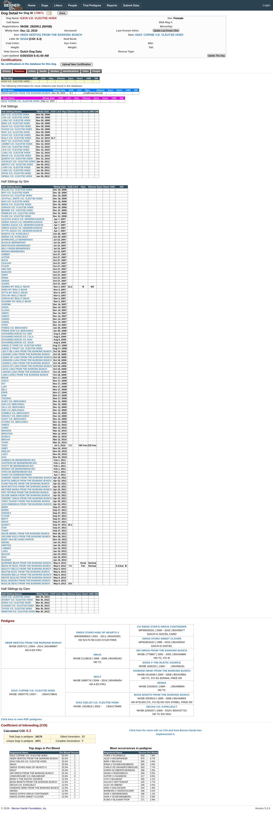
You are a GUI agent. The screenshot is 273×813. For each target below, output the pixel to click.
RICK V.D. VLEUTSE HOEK (16, 132)
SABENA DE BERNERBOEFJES (18, 460)
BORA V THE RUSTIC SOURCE (162, 662)
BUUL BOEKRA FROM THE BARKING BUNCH (26, 580)
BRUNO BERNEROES (13, 251)
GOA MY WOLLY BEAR (14, 295)
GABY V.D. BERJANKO (14, 401)
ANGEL (6, 322)
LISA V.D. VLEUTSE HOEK (16, 117)
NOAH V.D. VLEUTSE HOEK (16, 126)
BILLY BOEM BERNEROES (16, 248)
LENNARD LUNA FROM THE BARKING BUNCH (27, 360)
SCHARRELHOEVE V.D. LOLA (17, 336)
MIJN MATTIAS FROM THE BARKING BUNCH (26, 486)
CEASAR (6, 263)
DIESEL (6, 542)
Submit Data (131, 5)
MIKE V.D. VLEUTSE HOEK (16, 123)
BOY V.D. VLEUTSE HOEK (15, 114)
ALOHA (6, 310)
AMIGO (5, 316)
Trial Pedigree (92, 5)
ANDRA (6, 319)
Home (31, 5)
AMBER (6, 254)
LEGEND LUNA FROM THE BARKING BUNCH (26, 354)
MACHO (6, 554)
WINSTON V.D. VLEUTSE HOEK (18, 611)
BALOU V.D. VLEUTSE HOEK (17, 189)
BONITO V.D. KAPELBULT (15, 234)
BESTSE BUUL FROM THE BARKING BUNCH (26, 571)
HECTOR (6, 269)
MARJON (6, 272)
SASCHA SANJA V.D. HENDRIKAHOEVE (23, 219)
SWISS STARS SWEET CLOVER (161, 638)
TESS (4, 445)
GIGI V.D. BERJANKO (13, 404)
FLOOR (6, 516)
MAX (4, 557)
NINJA (97, 654)
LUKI (4, 386)
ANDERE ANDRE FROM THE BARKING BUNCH (27, 477)
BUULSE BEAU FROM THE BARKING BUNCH (26, 583)
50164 (24, 38)
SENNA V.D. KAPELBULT (15, 236)
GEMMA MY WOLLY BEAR (16, 286)
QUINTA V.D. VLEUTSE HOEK (17, 158)
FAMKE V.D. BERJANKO (15, 328)
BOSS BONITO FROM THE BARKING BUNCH (161, 694)
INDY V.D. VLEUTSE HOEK (16, 141)
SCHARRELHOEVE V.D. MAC (17, 339)
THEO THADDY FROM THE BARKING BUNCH (26, 501)
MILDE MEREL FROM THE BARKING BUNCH (25, 533)
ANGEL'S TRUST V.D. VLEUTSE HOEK (22, 348)
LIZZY (5, 454)
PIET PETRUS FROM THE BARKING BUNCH (25, 492)
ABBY (5, 448)
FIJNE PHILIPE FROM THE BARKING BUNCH (26, 483)
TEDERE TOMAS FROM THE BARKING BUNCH (27, 498)
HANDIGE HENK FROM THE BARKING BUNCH (161, 670)
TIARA (5, 442)
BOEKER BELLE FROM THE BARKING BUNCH (26, 574)
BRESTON (7, 433)
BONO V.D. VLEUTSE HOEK (16, 602)
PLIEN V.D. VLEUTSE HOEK (16, 216)
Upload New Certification (76, 64)
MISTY (5, 519)
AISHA (5, 307)
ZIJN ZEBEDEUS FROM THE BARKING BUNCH (27, 504)
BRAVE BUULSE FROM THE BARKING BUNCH (26, 577)
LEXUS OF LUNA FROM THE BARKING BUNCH (27, 366)
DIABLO (6, 436)
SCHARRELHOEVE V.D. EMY (17, 333)
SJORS (5, 283)
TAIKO (5, 530)
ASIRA (5, 427)
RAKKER (6, 560)
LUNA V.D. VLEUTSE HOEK (16, 120)
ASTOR (5, 257)
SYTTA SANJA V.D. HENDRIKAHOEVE (22, 231)
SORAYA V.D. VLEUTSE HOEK (18, 207)
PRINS (5, 278)
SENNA (6, 281)
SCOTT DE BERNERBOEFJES (18, 466)
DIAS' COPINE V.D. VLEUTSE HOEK (159, 34)
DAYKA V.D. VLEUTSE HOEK (17, 195)
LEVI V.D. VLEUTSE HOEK (15, 149)
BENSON (6, 430)
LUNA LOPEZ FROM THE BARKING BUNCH (25, 375)
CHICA (5, 380)
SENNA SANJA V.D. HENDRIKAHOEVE (22, 222)
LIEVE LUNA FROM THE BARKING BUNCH (24, 369)
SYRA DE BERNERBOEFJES (17, 472)
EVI (3, 383)
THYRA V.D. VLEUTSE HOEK (17, 608)
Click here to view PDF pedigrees (21, 719)
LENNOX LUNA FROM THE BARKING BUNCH (26, 363)
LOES (5, 551)
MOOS (5, 522)
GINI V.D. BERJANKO (13, 410)
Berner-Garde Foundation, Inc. (29, 808)
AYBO (5, 325)
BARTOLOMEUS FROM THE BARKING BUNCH (26, 480)
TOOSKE (6, 398)
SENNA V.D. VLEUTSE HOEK (17, 176)
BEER (5, 507)
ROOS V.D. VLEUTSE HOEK (16, 173)
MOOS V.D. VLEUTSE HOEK (16, 155)
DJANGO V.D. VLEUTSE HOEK (18, 605)
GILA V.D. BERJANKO (13, 407)
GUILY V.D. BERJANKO (14, 419)
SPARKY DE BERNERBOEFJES (18, 469)
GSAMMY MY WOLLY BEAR (16, 301)
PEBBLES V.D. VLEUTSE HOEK (18, 213)
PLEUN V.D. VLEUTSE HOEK (17, 129)
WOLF (97, 676)
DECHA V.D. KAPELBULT (161, 706)
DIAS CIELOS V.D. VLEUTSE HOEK (97, 702)
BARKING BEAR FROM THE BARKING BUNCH (26, 563)
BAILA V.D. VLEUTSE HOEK (16, 138)
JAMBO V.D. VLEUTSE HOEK (17, 144)
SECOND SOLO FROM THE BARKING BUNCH (26, 536)
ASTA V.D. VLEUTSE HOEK (16, 597)
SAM (4, 395)
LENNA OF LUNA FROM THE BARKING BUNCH (27, 357)
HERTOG (6, 545)
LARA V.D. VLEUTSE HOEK (16, 167)
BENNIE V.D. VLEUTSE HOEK (17, 210)
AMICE (5, 313)
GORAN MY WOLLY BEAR (15, 298)
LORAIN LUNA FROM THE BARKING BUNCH (25, 372)
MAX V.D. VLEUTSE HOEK (15, 201)
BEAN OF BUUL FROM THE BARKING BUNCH (26, 566)
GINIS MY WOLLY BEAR (14, 289)
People (72, 5)
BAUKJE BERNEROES (14, 242)
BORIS (5, 510)
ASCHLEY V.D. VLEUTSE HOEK (18, 161)
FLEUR (5, 266)
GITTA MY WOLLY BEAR (15, 292)
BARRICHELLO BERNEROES (17, 239)
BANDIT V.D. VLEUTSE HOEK (17, 599)
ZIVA (4, 457)
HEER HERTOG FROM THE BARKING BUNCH (51, 34)
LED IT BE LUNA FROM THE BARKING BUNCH (26, 351)
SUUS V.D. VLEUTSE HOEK (16, 135)
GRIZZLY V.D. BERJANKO (15, 416)
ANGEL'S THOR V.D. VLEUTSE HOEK (21, 345)
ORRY (5, 275)
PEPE (5, 392)
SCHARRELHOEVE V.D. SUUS (18, 342)
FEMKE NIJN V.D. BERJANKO (17, 330)
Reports (112, 5)
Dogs (44, 5)
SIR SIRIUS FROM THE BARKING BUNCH (161, 650)
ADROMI (6, 304)
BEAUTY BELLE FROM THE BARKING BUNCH (26, 569)
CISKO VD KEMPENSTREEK (17, 474)
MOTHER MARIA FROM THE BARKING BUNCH (26, 489)
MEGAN (6, 439)
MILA (4, 389)
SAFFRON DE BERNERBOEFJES (19, 463)
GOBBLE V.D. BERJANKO (15, 413)
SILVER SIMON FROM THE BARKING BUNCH (26, 495)
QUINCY (6, 524)
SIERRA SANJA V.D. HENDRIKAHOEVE (22, 225)
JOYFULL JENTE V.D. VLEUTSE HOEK (22, 198)
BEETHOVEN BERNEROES (16, 245)
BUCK (5, 260)
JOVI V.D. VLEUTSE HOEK (16, 147)
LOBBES (6, 548)
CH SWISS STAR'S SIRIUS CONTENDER (161, 626)
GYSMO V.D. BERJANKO (15, 422)
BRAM (5, 378)
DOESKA (6, 513)
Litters (58, 5)
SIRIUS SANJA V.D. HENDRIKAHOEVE (22, 228)
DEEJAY (6, 451)
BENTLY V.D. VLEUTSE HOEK (17, 164)
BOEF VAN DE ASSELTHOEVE (18, 539)
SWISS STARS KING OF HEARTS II (97, 632)
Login (266, 5)
